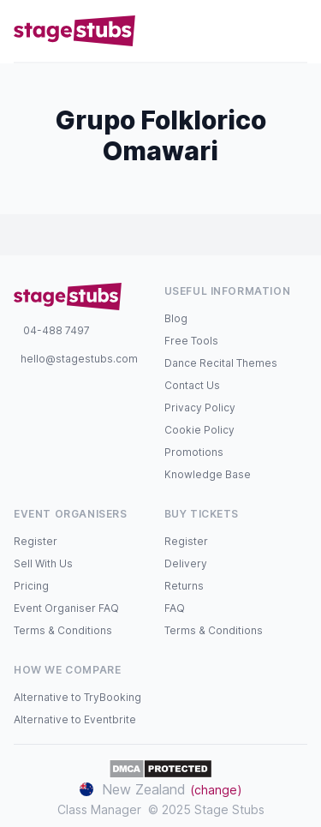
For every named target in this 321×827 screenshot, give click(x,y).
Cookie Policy (199, 429)
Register (35, 541)
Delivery (185, 563)
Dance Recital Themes (220, 363)
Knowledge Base (207, 474)
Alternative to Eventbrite (75, 719)
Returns (184, 585)
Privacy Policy (199, 407)
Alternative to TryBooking (77, 697)
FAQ (174, 608)
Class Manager (99, 809)
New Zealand (161, 789)
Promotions (193, 452)
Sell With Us (43, 563)
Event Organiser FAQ (66, 608)
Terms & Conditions (63, 630)
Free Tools (191, 340)
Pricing (31, 585)
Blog (175, 318)
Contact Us (192, 385)
